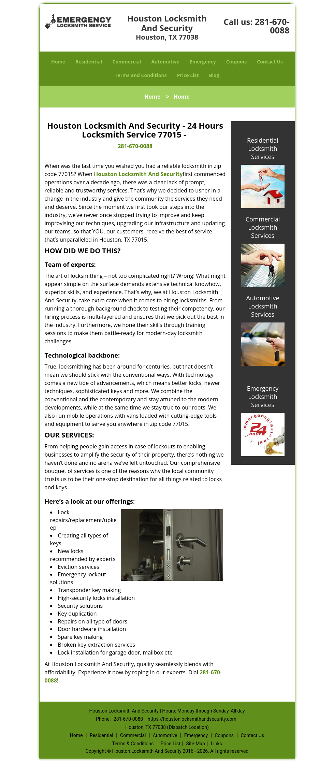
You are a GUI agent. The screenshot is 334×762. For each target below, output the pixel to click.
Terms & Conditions (133, 743)
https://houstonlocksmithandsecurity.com (192, 719)
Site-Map (195, 743)
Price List (188, 75)
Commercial (127, 61)
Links (216, 743)
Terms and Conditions (140, 75)
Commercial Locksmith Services (263, 227)
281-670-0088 (272, 26)
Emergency (203, 61)
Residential (88, 61)
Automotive (165, 61)
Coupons (236, 61)
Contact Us (270, 61)
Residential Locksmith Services (262, 148)
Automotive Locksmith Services (262, 306)
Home (58, 61)
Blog (214, 75)
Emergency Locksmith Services (263, 396)
